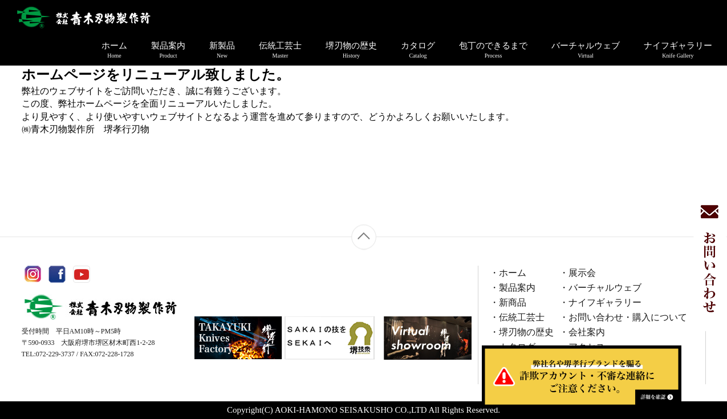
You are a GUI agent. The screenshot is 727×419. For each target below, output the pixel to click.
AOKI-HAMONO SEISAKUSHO (334, 409)
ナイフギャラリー (678, 50)
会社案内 (586, 332)
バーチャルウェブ (585, 50)
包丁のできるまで (493, 50)
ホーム (114, 50)
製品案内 (168, 50)
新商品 (512, 302)
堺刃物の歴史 (351, 50)
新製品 (222, 50)
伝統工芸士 (280, 50)
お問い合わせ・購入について (627, 317)
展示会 (582, 273)
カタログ (418, 50)
